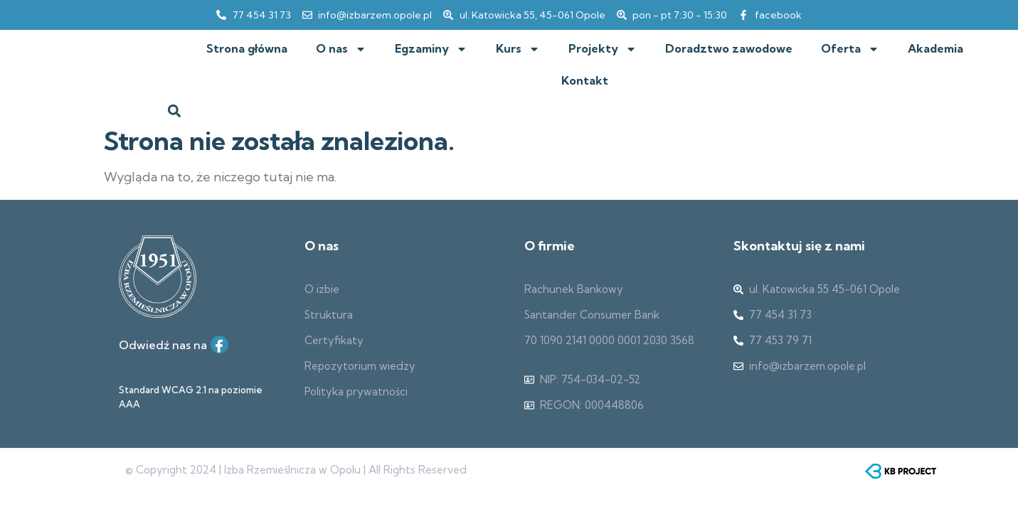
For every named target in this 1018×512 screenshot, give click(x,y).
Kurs (518, 49)
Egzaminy (431, 49)
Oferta (850, 49)
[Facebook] (219, 344)
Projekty (602, 49)
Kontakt (584, 80)
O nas (341, 49)
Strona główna (246, 48)
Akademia (935, 48)
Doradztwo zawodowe (728, 48)
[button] (174, 110)
